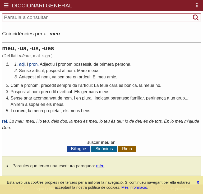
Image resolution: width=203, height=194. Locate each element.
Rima (127, 148)
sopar (34, 104)
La (96, 85)
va (54, 77)
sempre (65, 77)
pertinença (156, 98)
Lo (13, 110)
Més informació (134, 187)
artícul (38, 70)
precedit (48, 85)
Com (15, 85)
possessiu (82, 64)
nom (71, 70)
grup (180, 98)
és (121, 85)
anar (28, 98)
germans (89, 91)
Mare (82, 70)
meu (102, 77)
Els (77, 91)
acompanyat (44, 98)
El (94, 77)
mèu (100, 166)
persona (122, 64)
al (63, 70)
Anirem (17, 104)
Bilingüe (78, 148)
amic (111, 77)
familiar (137, 98)
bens (85, 110)
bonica (130, 85)
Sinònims (104, 148)
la (140, 85)
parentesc (119, 98)
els (49, 104)
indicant (102, 98)
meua (93, 70)
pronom (65, 64)
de (96, 64)
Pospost (18, 91)
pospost (53, 70)
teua (104, 85)
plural (87, 98)
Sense (25, 70)
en (75, 77)
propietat (52, 110)
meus (104, 91)
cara (113, 85)
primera (106, 64)
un (172, 98)
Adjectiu (47, 64)
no (157, 85)
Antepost (27, 77)
